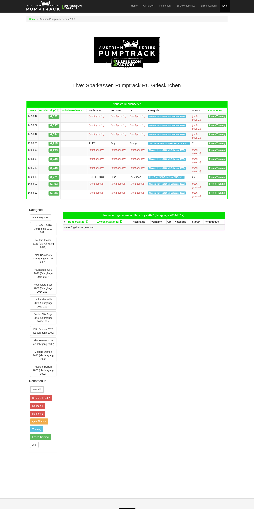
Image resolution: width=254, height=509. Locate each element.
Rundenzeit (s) (47, 110)
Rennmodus (215, 110)
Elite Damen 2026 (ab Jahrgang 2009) (43, 331)
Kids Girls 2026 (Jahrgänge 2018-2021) (43, 229)
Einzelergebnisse (186, 5)
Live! (225, 5)
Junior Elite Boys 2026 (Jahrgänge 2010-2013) (43, 318)
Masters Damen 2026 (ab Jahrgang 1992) (43, 355)
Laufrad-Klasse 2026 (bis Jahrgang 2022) (43, 244)
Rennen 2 (37, 413)
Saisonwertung (209, 5)
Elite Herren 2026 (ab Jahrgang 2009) (43, 342)
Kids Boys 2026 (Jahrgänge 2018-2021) (43, 258)
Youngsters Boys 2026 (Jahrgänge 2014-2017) (43, 288)
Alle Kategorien (40, 217)
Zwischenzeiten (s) (72, 110)
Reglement (165, 5)
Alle (34, 444)
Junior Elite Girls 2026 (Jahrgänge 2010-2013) (43, 303)
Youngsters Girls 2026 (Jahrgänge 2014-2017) (43, 273)
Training (36, 429)
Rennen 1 (37, 406)
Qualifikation (39, 421)
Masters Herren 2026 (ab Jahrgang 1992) (43, 370)
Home (134, 5)
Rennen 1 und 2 (41, 398)
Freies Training (40, 437)
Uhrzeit (32, 110)
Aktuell (37, 389)
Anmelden (148, 5)
